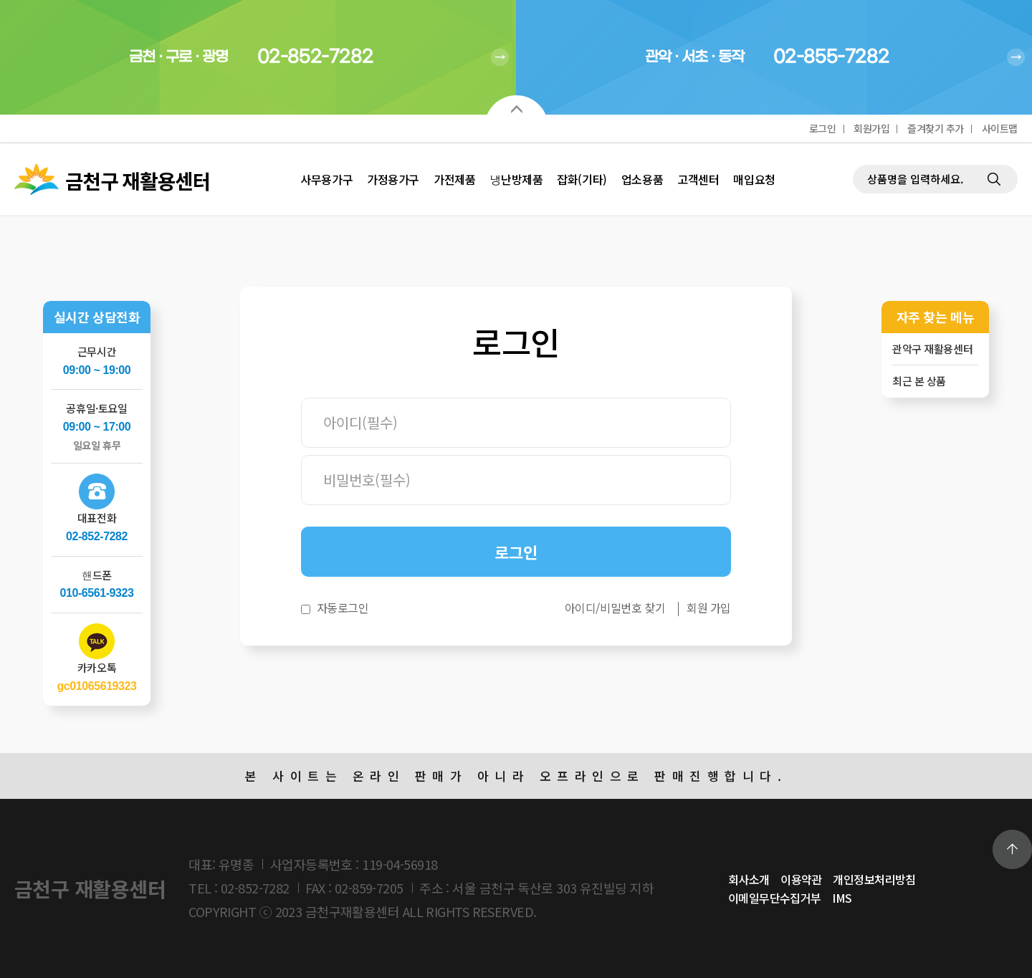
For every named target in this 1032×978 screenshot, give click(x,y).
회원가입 (871, 128)
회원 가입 (709, 607)
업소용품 (642, 179)
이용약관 (801, 879)
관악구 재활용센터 (932, 348)
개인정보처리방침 (874, 879)
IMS (841, 897)
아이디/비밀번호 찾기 (615, 607)
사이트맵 (1000, 128)
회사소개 (749, 879)
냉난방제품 (516, 179)
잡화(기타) (581, 179)
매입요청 (754, 179)
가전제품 (454, 179)
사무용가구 (326, 179)
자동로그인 (343, 607)
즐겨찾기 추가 (935, 128)
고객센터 (698, 179)
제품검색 (853, 143)
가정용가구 (393, 179)
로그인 (822, 128)
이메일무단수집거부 (774, 897)
